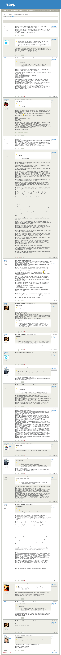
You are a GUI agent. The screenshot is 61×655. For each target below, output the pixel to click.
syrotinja (6, 24)
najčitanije (44, 10)
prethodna (5, 18)
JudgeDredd (6, 99)
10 (17, 257)
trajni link (50, 96)
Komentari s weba (14, 10)
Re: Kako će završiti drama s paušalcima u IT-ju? (25, 37)
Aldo (5, 635)
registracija (34, 10)
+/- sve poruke (41, 18)
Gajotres (6, 303)
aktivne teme (39, 10)
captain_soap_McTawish (9, 443)
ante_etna (6, 37)
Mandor (5, 408)
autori (53, 10)
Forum (8, 10)
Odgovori (54, 26)
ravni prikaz (47, 18)
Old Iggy (5, 367)
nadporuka (55, 96)
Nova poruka (54, 13)
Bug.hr (4, 10)
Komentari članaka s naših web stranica (27, 10)
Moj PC (5, 650)
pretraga (56, 10)
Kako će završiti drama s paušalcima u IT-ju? (24, 24)
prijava (30, 10)
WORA (5, 57)
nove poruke (49, 10)
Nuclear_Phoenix (7, 583)
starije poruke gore (54, 18)
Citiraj (54, 27)
